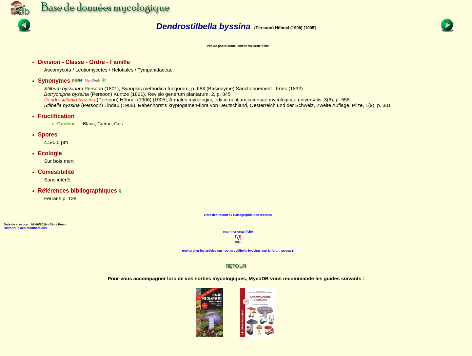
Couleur (66, 123)
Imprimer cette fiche (238, 231)
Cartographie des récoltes (252, 215)
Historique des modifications (25, 228)
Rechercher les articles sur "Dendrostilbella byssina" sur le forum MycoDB (238, 250)
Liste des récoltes (217, 215)
